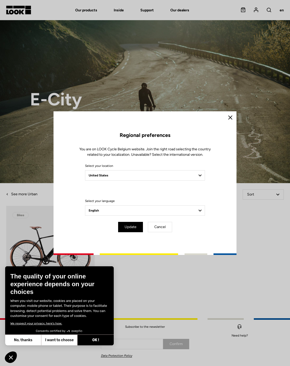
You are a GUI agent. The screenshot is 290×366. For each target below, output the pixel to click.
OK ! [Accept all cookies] (66, 340)
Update (130, 227)
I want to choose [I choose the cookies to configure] (30, 340)
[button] (11, 357)
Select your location (99, 166)
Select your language (100, 201)
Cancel (160, 227)
